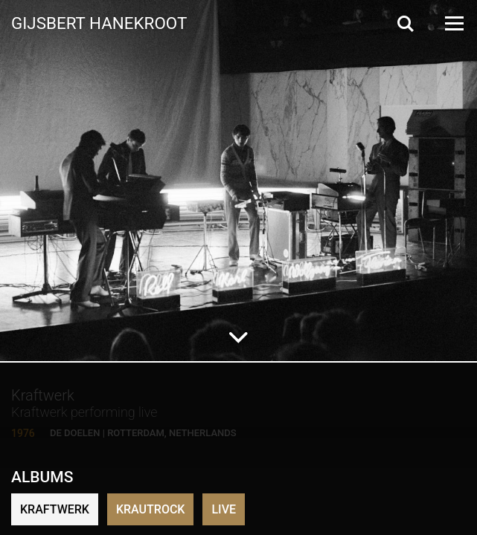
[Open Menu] (453, 23)
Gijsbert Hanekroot (99, 22)
